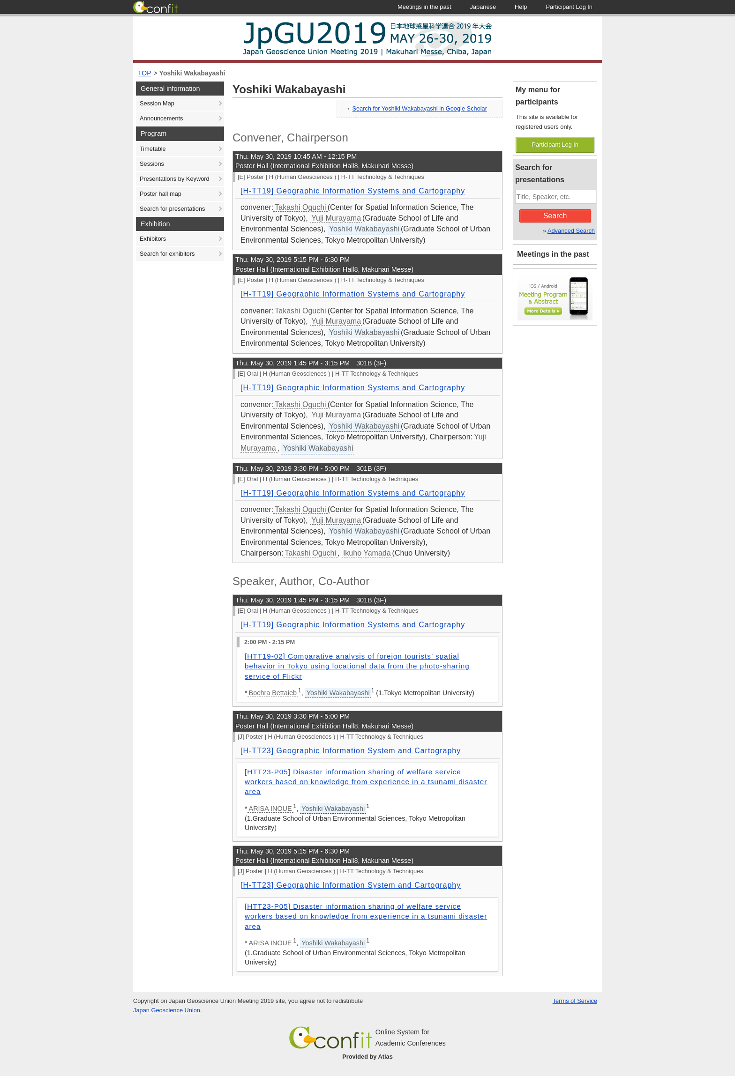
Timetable (153, 148)
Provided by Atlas (367, 1056)
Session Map (157, 103)
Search (555, 216)
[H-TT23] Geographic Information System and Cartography (350, 751)
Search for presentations (172, 208)
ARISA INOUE (270, 808)
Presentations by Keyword (175, 178)
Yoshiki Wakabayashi (192, 73)
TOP (144, 73)
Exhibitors (153, 238)
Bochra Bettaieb (273, 693)
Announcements (161, 118)
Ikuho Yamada (367, 553)
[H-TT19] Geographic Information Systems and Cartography (352, 191)
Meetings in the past (553, 254)
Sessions (152, 163)
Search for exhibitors (167, 253)
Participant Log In (555, 144)
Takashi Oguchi (300, 207)
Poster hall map (160, 193)
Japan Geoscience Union (166, 1010)
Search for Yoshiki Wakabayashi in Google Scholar (419, 108)
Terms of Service (575, 1000)
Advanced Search (571, 230)
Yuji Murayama (336, 218)
